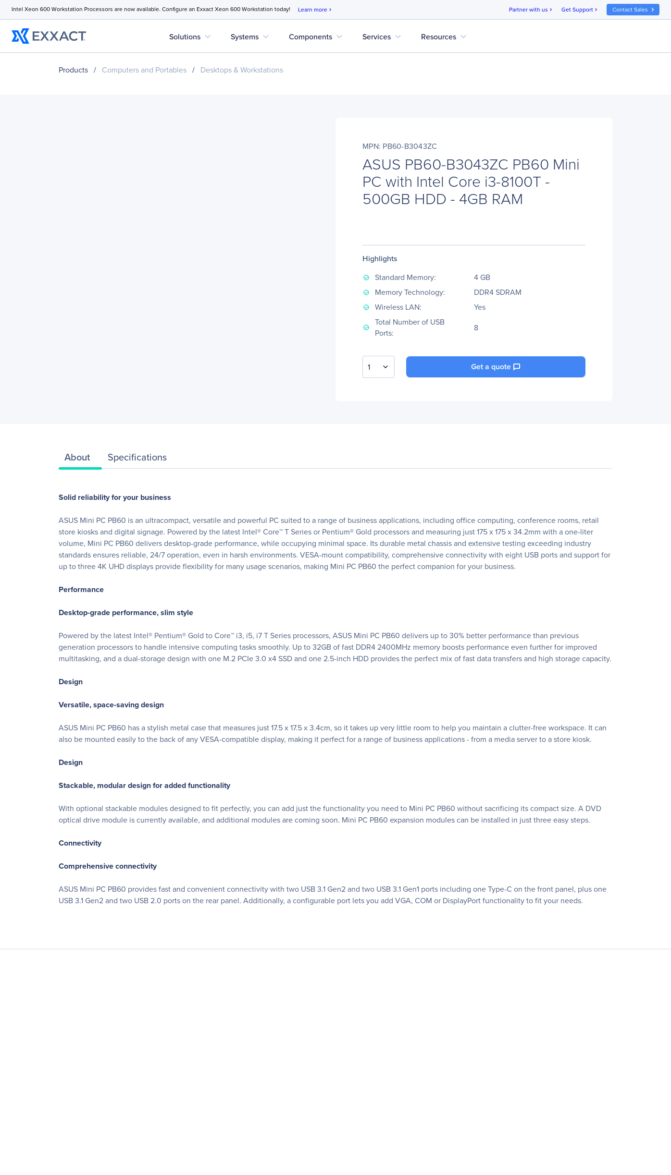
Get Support (580, 9)
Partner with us (531, 9)
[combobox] (378, 367)
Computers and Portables (144, 69)
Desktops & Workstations (241, 69)
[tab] (80, 459)
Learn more (315, 9)
